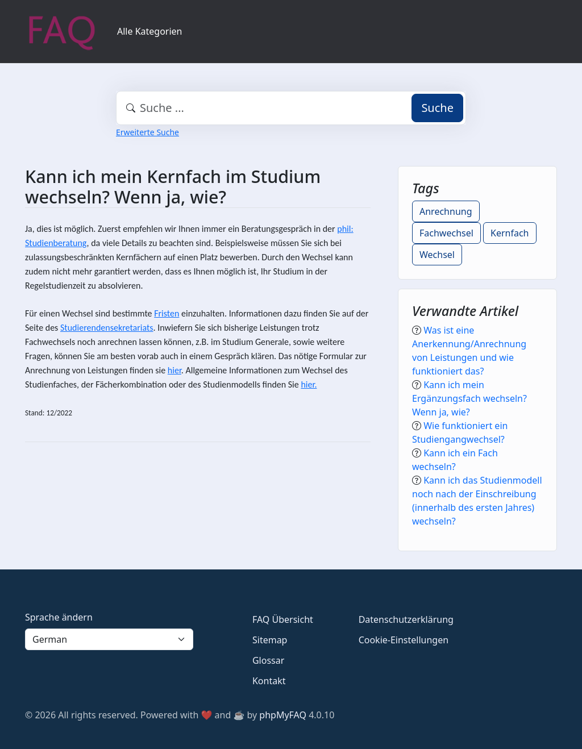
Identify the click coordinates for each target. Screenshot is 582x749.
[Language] (109, 639)
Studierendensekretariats (106, 327)
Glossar (268, 660)
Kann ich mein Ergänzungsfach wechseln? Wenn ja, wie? (469, 398)
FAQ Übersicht (282, 619)
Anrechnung (445, 211)
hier (174, 370)
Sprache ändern (59, 617)
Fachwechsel (446, 233)
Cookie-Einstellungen (403, 640)
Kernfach (509, 233)
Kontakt (269, 681)
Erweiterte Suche (147, 132)
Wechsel (437, 254)
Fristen (166, 313)
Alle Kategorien (149, 31)
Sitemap (270, 640)
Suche (437, 107)
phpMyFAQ (282, 715)
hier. (309, 384)
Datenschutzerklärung (406, 619)
